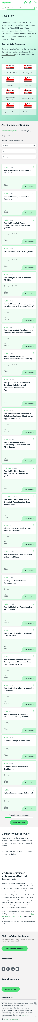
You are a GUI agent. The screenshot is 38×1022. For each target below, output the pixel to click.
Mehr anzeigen (19, 822)
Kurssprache (7, 157)
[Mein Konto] (25, 2)
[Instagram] (8, 969)
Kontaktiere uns (10, 989)
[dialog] (19, 1011)
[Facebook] (3, 969)
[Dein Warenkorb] (35, 2)
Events (26, 130)
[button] (19, 1019)
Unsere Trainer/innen (12, 140)
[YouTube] (17, 969)
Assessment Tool (8, 54)
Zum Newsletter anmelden (14, 948)
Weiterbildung (9, 130)
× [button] (35, 1004)
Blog (6, 135)
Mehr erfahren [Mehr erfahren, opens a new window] (26, 1015)
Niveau (6, 145)
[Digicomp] (6, 3)
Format (6, 151)
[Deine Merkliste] (30, 2)
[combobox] (35, 1002)
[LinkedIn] (13, 969)
